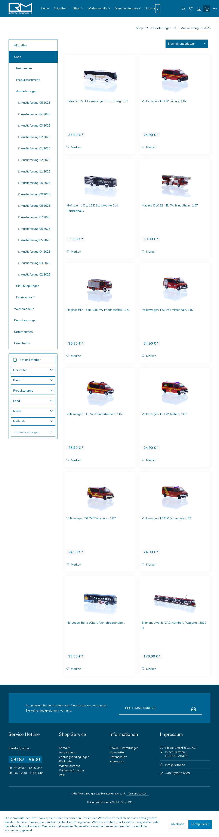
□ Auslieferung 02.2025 (34, 275)
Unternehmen (23, 332)
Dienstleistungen (25, 320)
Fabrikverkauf (25, 297)
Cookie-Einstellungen (124, 748)
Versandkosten (137, 793)
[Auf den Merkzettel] (74, 147)
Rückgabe (66, 761)
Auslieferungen (26, 91)
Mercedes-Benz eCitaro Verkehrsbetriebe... (96, 623)
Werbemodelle (24, 309)
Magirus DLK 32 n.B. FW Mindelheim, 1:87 (170, 205)
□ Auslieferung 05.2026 (34, 103)
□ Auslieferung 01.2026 (34, 148)
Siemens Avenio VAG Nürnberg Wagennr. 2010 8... (174, 625)
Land (16, 401)
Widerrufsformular (71, 770)
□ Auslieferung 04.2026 (34, 114)
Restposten (24, 68)
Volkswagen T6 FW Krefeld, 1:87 (164, 414)
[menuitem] (45, 8)
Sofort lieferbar (30, 360)
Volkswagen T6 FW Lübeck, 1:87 (164, 101)
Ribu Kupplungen (27, 286)
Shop (17, 57)
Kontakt (64, 748)
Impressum (117, 761)
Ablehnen (177, 824)
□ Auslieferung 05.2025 (34, 240)
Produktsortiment (28, 80)
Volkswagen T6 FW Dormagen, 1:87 (166, 518)
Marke (17, 411)
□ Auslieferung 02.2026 (34, 137)
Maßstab (19, 421)
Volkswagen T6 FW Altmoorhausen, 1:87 (95, 414)
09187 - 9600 (25, 760)
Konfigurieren (200, 824)
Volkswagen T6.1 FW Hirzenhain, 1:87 (168, 310)
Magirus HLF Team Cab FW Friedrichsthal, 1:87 (98, 310)
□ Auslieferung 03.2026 (34, 126)
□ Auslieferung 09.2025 (34, 194)
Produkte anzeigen (33, 432)
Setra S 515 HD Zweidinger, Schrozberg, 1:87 (97, 101)
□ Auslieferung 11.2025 (34, 171)
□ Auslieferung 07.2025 (34, 217)
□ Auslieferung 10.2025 (34, 183)
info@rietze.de (175, 765)
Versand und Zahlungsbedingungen (74, 754)
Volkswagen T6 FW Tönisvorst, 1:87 (91, 518)
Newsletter (117, 752)
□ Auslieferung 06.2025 (34, 229)
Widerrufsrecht (69, 766)
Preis (16, 380)
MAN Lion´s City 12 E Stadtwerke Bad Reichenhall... (92, 208)
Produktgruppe (23, 391)
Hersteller (20, 370)
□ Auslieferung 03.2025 (34, 263)
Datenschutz (118, 757)
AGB (62, 775)
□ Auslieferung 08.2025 (34, 206)
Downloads (22, 343)
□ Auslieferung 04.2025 (34, 252)
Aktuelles (20, 45)
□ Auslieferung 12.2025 (34, 160)
